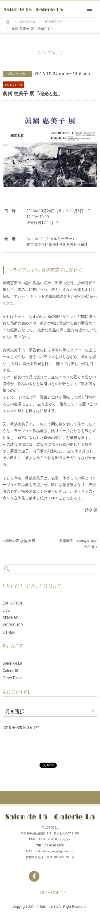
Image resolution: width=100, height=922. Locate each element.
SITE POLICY (53, 892)
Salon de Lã (33, 9)
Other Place (12, 678)
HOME (7, 22)
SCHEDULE (27, 21)
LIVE (6, 610)
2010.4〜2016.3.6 (17, 727)
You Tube (66, 876)
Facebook (34, 876)
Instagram (50, 876)
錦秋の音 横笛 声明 (20, 541)
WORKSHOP (13, 625)
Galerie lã (10, 671)
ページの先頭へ (50, 797)
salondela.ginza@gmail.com (55, 851)
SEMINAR (11, 618)
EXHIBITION (53, 21)
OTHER (9, 632)
